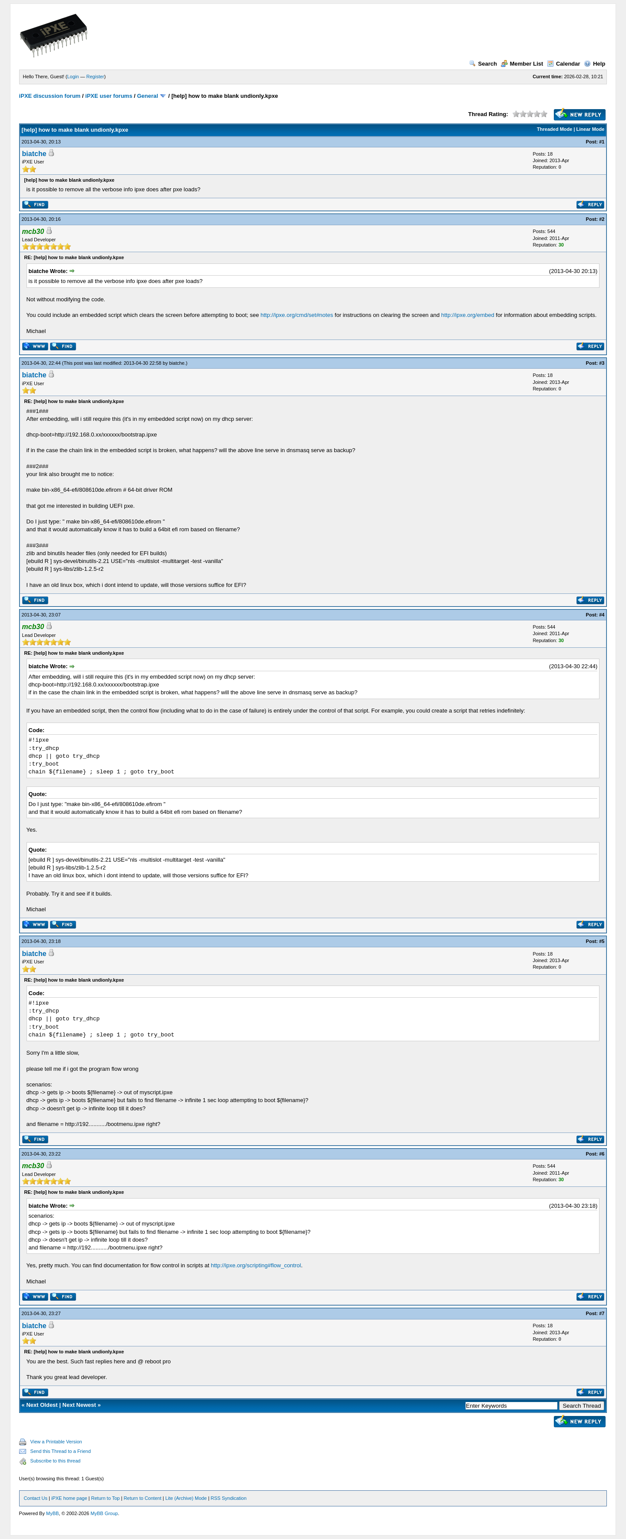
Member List (522, 63)
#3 (601, 363)
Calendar (563, 63)
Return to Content (142, 1498)
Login (73, 76)
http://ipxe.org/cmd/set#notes (296, 315)
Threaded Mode (554, 129)
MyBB (52, 1513)
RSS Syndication (229, 1498)
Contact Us (35, 1498)
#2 (601, 219)
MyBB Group (104, 1513)
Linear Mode (590, 129)
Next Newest (79, 1405)
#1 (601, 141)
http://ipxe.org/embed (467, 315)
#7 (601, 1313)
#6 (601, 1153)
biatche (34, 153)
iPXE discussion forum (50, 96)
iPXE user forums (108, 96)
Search (483, 63)
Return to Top (105, 1498)
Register (95, 76)
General (147, 96)
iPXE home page (69, 1498)
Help (594, 63)
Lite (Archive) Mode (185, 1498)
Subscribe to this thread (55, 1460)
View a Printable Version (56, 1441)
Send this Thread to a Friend (60, 1451)
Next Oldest (41, 1405)
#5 (601, 941)
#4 (601, 614)
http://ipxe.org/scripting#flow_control (256, 1265)
